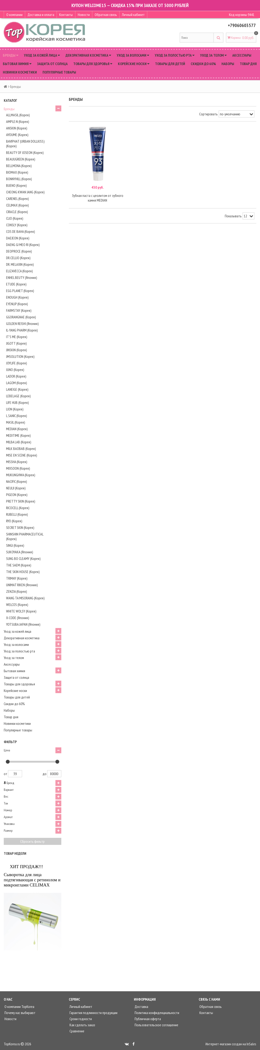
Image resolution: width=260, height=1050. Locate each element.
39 (15, 773)
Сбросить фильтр (32, 841)
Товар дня (248, 63)
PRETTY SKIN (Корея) (20, 501)
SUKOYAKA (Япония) (19, 552)
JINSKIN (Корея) (16, 349)
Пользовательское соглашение (156, 1025)
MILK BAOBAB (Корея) (21, 448)
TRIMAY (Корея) (16, 578)
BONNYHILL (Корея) (19, 178)
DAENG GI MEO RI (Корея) (23, 244)
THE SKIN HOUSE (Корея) (23, 571)
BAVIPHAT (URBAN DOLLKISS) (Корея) (25, 143)
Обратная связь (106, 14)
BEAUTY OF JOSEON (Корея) (25, 152)
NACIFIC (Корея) (16, 481)
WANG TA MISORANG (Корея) (25, 598)
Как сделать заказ (82, 1025)
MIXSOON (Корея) (18, 468)
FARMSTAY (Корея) (18, 310)
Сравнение (76, 1031)
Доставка (141, 1006)
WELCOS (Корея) (17, 604)
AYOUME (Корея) (17, 134)
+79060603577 (242, 25)
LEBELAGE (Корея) (18, 396)
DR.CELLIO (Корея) (18, 257)
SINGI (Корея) (15, 545)
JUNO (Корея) (15, 369)
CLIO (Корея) (14, 218)
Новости (84, 14)
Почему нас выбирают (19, 1012)
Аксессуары (241, 55)
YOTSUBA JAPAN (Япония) (23, 624)
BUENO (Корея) (16, 185)
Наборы (227, 63)
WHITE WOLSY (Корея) (21, 611)
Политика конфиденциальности (156, 1012)
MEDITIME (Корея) (18, 435)
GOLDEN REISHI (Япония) (22, 323)
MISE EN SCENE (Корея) (21, 455)
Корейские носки (133, 63)
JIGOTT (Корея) (16, 343)
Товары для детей (170, 63)
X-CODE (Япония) (17, 617)
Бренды (10, 55)
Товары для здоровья (92, 63)
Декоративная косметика (88, 55)
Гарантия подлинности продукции (93, 1012)
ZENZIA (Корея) (16, 591)
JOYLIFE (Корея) (16, 363)
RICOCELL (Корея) (17, 507)
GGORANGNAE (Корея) (21, 317)
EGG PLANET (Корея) (20, 290)
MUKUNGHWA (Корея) (20, 474)
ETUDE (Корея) (16, 284)
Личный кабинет (133, 14)
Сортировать (208, 114)
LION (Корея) (14, 409)
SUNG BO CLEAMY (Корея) (23, 558)
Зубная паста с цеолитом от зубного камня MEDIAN (97, 198)
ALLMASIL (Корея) (18, 115)
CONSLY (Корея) (16, 224)
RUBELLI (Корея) (17, 514)
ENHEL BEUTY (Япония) (21, 277)
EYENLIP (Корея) (17, 303)
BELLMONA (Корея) (19, 165)
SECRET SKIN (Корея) (20, 527)
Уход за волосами (133, 55)
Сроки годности (80, 1018)
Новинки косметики (20, 72)
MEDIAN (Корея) (17, 428)
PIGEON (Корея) (16, 494)
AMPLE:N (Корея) (17, 121)
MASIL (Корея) (15, 422)
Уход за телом (213, 55)
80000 (54, 773)
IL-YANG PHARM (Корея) (22, 330)
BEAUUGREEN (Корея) (20, 159)
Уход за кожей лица (42, 55)
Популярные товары (59, 72)
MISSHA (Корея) (16, 461)
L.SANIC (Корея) (16, 415)
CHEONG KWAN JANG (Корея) (25, 192)
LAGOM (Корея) (16, 382)
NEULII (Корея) (16, 488)
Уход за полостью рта (174, 55)
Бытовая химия (17, 63)
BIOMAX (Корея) (17, 172)
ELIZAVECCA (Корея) (19, 271)
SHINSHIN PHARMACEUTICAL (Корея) (24, 536)
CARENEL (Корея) (17, 198)
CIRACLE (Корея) (17, 211)
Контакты (66, 14)
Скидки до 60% (203, 63)
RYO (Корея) (14, 521)
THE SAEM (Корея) (18, 565)
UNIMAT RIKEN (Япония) (22, 584)
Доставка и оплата (40, 14)
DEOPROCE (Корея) (19, 251)
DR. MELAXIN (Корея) (20, 264)
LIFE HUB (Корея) (17, 402)
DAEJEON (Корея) (17, 238)
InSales (251, 1044)
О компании (14, 14)
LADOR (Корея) (16, 376)
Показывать (233, 216)
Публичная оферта (147, 1018)
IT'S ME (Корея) (16, 336)
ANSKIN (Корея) (16, 128)
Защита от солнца (52, 63)
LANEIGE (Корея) (17, 389)
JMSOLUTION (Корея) (20, 356)
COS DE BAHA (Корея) (20, 231)
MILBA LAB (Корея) (18, 442)
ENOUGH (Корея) (17, 297)
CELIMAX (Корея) (17, 205)
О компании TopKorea (19, 1006)
